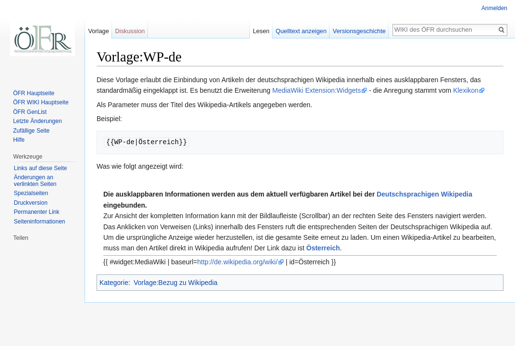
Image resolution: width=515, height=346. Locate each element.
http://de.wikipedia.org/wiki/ (237, 262)
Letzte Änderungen (37, 121)
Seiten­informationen (39, 221)
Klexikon (465, 90)
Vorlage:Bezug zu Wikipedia (175, 282)
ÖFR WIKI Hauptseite (40, 102)
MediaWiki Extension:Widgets (316, 90)
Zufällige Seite (31, 130)
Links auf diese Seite (40, 168)
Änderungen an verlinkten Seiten (35, 180)
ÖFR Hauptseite (33, 93)
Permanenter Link (37, 212)
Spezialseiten (31, 193)
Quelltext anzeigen (301, 31)
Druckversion (31, 202)
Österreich (323, 248)
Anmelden (494, 8)
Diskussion (130, 31)
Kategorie (113, 282)
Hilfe (19, 139)
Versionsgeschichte (359, 31)
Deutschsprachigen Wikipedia (424, 194)
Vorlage (98, 31)
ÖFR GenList (30, 112)
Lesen (261, 31)
